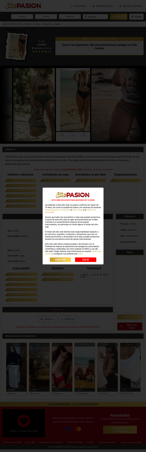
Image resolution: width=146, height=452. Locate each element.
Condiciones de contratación (57, 210)
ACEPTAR (60, 259)
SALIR (85, 259)
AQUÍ (80, 254)
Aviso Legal (78, 210)
